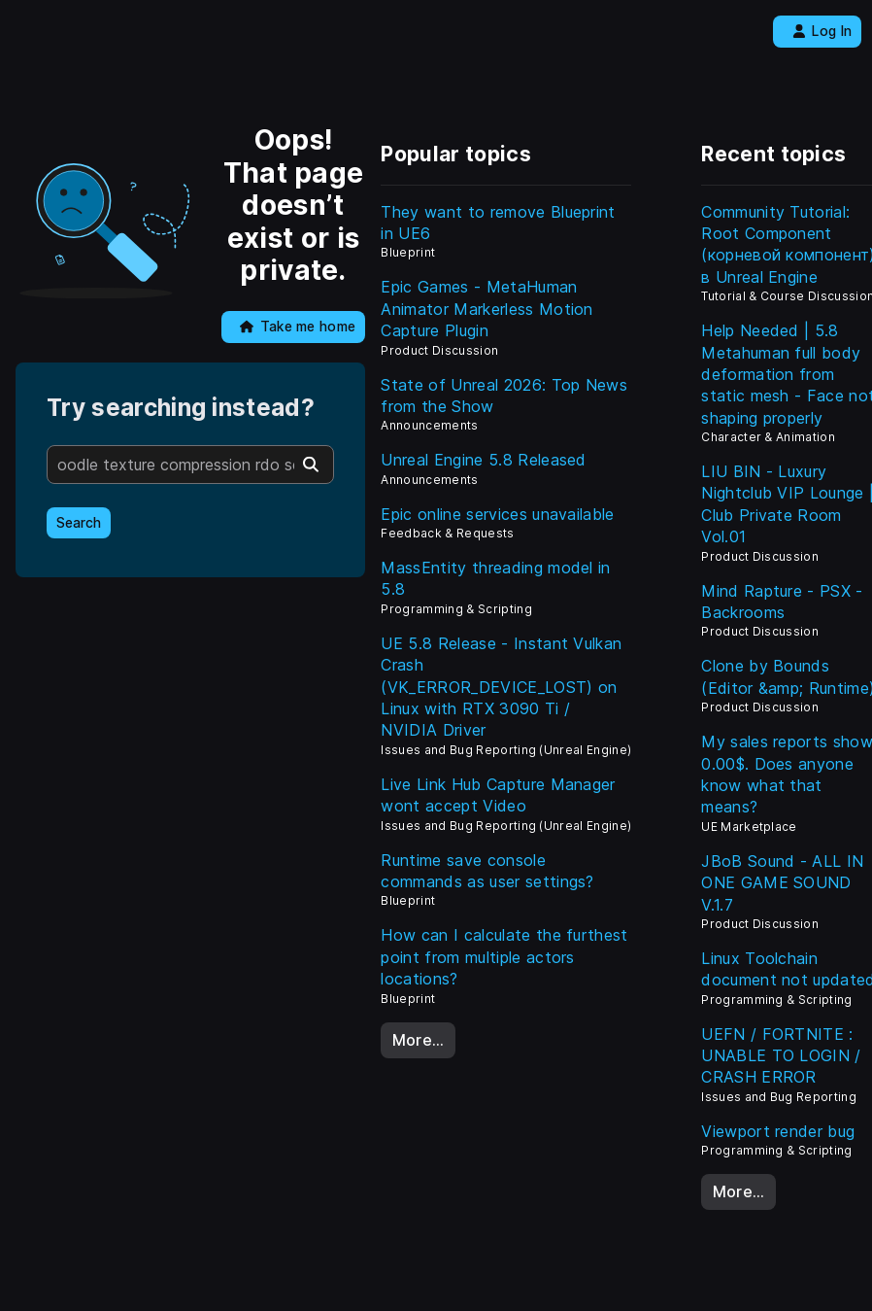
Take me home (297, 326)
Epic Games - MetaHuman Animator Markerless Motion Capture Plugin (486, 308)
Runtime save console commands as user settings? (487, 870)
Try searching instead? (181, 408)
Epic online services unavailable (497, 514)
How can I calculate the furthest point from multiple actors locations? (504, 956)
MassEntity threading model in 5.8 (495, 578)
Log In (822, 31)
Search (78, 523)
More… (418, 1040)
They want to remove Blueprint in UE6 (498, 222)
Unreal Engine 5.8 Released (483, 459)
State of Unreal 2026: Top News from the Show (504, 395)
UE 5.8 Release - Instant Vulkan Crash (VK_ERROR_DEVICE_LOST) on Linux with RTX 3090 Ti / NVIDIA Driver (501, 687)
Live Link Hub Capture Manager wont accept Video (498, 795)
